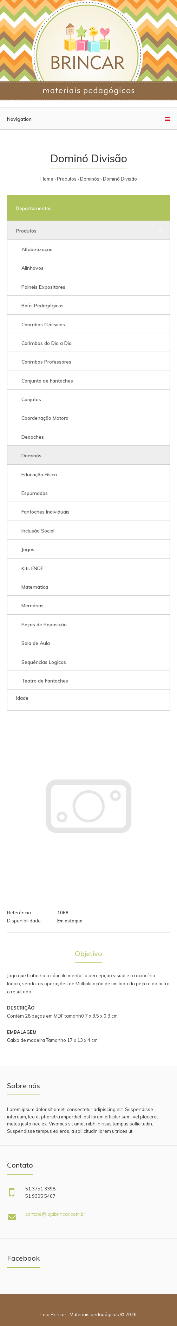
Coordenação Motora (44, 418)
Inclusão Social (37, 531)
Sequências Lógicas (43, 662)
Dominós (89, 179)
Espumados (34, 493)
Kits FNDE (32, 568)
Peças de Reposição (44, 624)
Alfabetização (37, 249)
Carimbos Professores (46, 362)
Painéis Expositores (43, 287)
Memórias (32, 605)
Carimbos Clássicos (43, 324)
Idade (22, 698)
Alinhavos (32, 268)
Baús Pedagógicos (42, 305)
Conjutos (31, 399)
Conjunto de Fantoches (47, 381)
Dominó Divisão (120, 179)
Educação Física (39, 474)
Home (46, 179)
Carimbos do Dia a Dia (46, 343)
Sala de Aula (35, 643)
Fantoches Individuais (45, 512)
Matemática (34, 587)
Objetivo (88, 953)
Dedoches (32, 437)
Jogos (27, 549)
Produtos (67, 179)
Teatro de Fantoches (44, 681)
